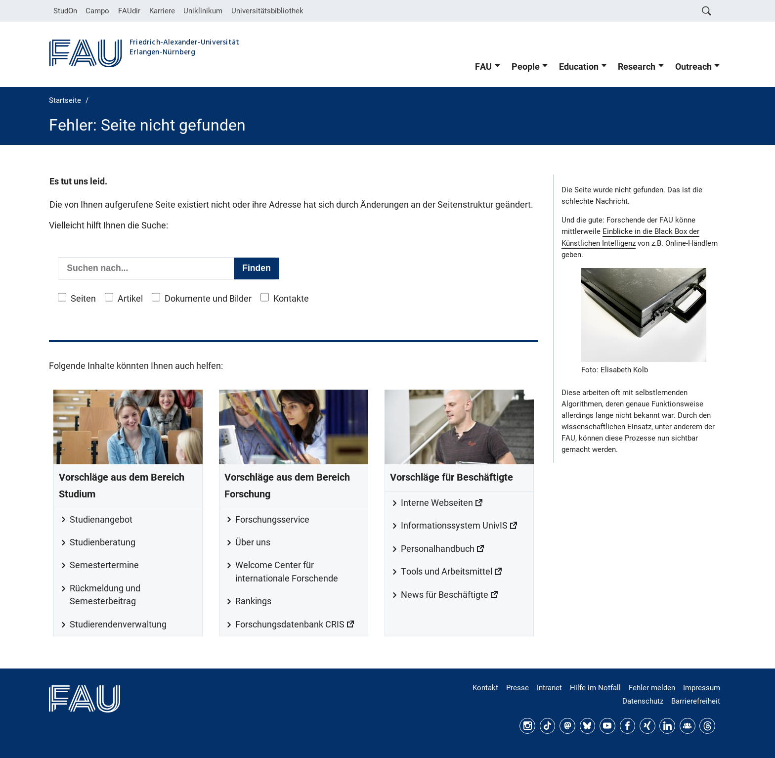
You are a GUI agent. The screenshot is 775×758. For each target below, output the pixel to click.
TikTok (548, 726)
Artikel (130, 299)
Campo (97, 10)
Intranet (549, 687)
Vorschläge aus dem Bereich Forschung (287, 486)
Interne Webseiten (437, 503)
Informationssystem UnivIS (454, 526)
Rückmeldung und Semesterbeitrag (105, 594)
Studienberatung (102, 542)
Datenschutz (642, 701)
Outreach (693, 67)
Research (636, 67)
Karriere (162, 10)
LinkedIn (667, 726)
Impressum (701, 687)
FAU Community (687, 726)
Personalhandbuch (437, 549)
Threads (707, 726)
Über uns (252, 542)
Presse (517, 687)
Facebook (628, 726)
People (526, 67)
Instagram (527, 726)
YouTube (607, 726)
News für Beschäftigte (444, 595)
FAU (483, 67)
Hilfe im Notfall (595, 687)
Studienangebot (101, 520)
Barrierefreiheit (695, 701)
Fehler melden (652, 687)
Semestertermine (104, 565)
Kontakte (291, 299)
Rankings (253, 601)
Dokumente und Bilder (208, 299)
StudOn (65, 10)
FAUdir (129, 10)
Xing (647, 726)
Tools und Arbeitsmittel (446, 572)
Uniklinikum (202, 10)
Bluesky (588, 726)
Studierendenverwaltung (118, 624)
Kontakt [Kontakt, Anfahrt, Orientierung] (485, 687)
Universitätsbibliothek (267, 10)
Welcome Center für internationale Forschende (286, 571)
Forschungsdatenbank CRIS (289, 624)
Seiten (83, 299)
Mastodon (567, 726)
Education (579, 67)
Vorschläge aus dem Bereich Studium (121, 486)
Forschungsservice (272, 520)
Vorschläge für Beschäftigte (451, 477)
